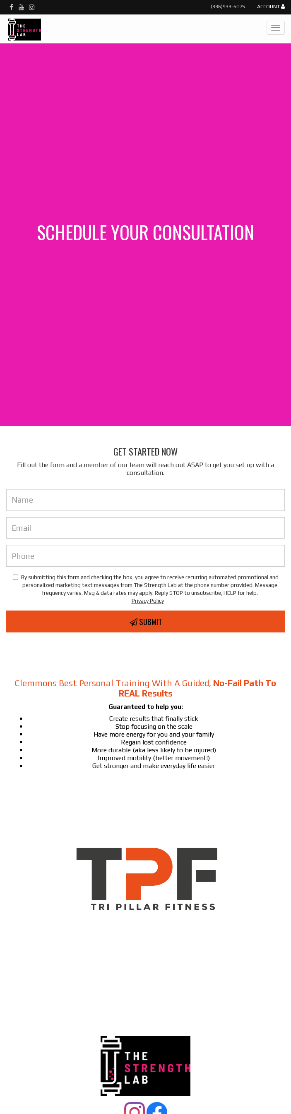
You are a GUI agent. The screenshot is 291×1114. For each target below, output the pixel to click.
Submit (146, 621)
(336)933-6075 (228, 6)
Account (271, 7)
